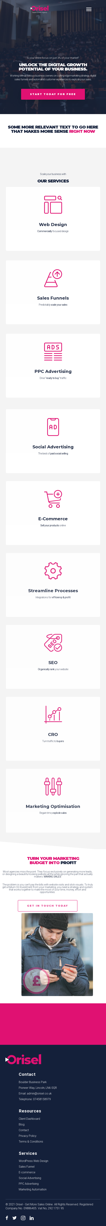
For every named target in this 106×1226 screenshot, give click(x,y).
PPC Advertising (29, 1183)
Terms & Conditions (31, 1141)
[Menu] (89, 9)
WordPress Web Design (33, 1161)
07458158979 (42, 1099)
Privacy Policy (27, 1136)
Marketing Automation (32, 1189)
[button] (53, 94)
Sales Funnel (26, 1166)
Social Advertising (30, 1178)
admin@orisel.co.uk (39, 1093)
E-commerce (27, 1172)
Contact (24, 1130)
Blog (21, 1124)
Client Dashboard (29, 1118)
